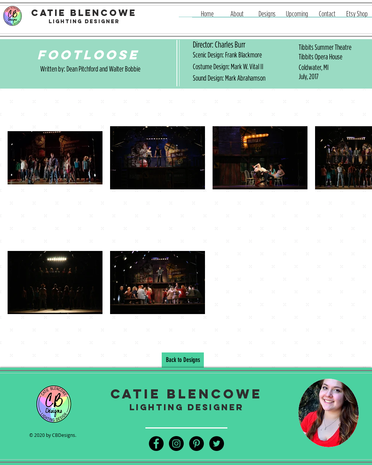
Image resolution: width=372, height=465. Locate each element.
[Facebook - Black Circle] (156, 443)
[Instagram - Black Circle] (176, 443)
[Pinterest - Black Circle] (196, 443)
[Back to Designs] (183, 360)
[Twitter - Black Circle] (216, 443)
